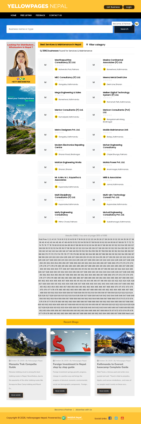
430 (52, 283)
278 (52, 266)
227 (47, 260)
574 (131, 298)
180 (77, 254)
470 (116, 287)
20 (84, 239)
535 (78, 295)
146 (63, 251)
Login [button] (129, 7)
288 (89, 266)
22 (89, 239)
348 (124, 272)
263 (90, 263)
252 (48, 263)
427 (40, 283)
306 (64, 269)
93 (90, 245)
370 (113, 275)
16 (75, 239)
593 (108, 301)
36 (127, 239)
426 (132, 280)
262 (86, 263)
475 (41, 289)
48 (65, 242)
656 (56, 310)
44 (54, 242)
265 (98, 263)
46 (60, 242)
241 (100, 260)
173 (55, 254)
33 (119, 239)
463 (88, 287)
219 (113, 257)
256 (64, 263)
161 (113, 251)
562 (86, 298)
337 (81, 272)
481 (64, 289)
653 (45, 310)
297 (124, 266)
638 (82, 307)
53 (79, 242)
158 (103, 251)
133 (115, 248)
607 (66, 304)
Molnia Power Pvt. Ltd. (114, 162)
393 (104, 278)
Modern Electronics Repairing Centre (69, 146)
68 (120, 242)
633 (62, 307)
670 (109, 310)
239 (93, 260)
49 (68, 242)
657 (60, 310)
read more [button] (16, 395)
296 (120, 266)
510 (83, 292)
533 (70, 295)
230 (59, 260)
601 (43, 304)
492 (107, 289)
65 (112, 242)
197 (132, 254)
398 (124, 278)
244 (112, 260)
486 (84, 289)
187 (100, 254)
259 (75, 263)
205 (65, 257)
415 (91, 280)
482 (68, 289)
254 (56, 263)
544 (112, 295)
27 (103, 239)
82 (60, 245)
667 (98, 310)
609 (73, 304)
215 (100, 257)
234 (74, 260)
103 (119, 245)
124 (86, 248)
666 (94, 310)
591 (101, 301)
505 (64, 292)
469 (112, 287)
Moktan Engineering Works (68, 162)
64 (109, 242)
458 (69, 287)
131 (109, 248)
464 (92, 287)
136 (125, 248)
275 (41, 266)
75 (43, 245)
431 (55, 283)
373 (123, 275)
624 (125, 304)
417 (98, 280)
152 (83, 251)
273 (127, 263)
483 (72, 289)
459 (73, 287)
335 (74, 272)
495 (119, 289)
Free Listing (26, 15)
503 (56, 292)
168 (40, 254)
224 (132, 257)
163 (119, 251)
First (40, 239)
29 (108, 239)
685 (70, 313)
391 (97, 278)
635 (70, 307)
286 (82, 266)
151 (80, 251)
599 (131, 301)
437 (79, 283)
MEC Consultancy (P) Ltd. (67, 77)
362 (82, 275)
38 (133, 239)
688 (81, 313)
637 (78, 307)
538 (89, 295)
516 (102, 292)
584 (74, 301)
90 (83, 245)
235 (78, 260)
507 (72, 292)
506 (68, 292)
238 (89, 260)
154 (90, 251)
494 (115, 289)
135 (122, 248)
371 (116, 275)
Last (132, 313)
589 (93, 301)
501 (49, 292)
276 (44, 266)
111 (49, 248)
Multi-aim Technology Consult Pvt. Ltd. (114, 196)
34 (122, 239)
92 (87, 245)
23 (92, 239)
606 (62, 304)
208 (77, 257)
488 (92, 289)
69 (122, 242)
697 (116, 313)
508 (76, 292)
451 (41, 287)
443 (103, 283)
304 (56, 269)
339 (89, 272)
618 (103, 304)
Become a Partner (63, 409)
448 (124, 283)
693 (100, 313)
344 (109, 272)
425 (128, 280)
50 (71, 242)
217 (107, 257)
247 (124, 260)
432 (59, 283)
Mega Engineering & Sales (68, 92)
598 (127, 301)
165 (126, 251)
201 (50, 257)
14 (71, 239)
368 (105, 275)
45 (57, 242)
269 (113, 263)
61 (101, 242)
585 (78, 301)
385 (74, 278)
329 (51, 272)
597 (124, 301)
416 (95, 280)
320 (112, 269)
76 (45, 245)
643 (101, 307)
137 (129, 248)
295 (116, 266)
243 (108, 260)
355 (56, 275)
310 (79, 269)
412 (81, 280)
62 (103, 242)
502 (52, 292)
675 (128, 310)
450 (132, 283)
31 (114, 239)
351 (41, 275)
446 (116, 283)
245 (116, 260)
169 (43, 254)
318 (105, 269)
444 (107, 283)
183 (87, 254)
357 (63, 275)
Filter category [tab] (95, 44)
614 (90, 304)
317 (102, 269)
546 (120, 295)
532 (66, 295)
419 (105, 280)
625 (129, 304)
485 (80, 289)
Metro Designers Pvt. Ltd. (67, 129)
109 (43, 248)
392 (100, 278)
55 (85, 242)
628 (44, 307)
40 (43, 242)
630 (51, 307)
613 (86, 304)
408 (67, 280)
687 (78, 313)
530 (59, 295)
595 (116, 301)
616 (96, 304)
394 (108, 278)
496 (123, 289)
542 (104, 295)
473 (127, 287)
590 (97, 301)
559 (75, 298)
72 (130, 242)
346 (117, 272)
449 (128, 283)
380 (55, 278)
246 (120, 260)
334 (70, 272)
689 (85, 313)
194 (122, 254)
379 (51, 278)
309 (76, 269)
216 (104, 257)
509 (79, 292)
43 (51, 242)
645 (109, 307)
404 (51, 280)
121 (77, 248)
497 (127, 289)
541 (100, 295)
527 (47, 295)
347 (120, 272)
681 (55, 313)
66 (114, 242)
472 (123, 287)
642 (97, 307)
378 (48, 278)
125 (90, 248)
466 (100, 287)
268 (109, 263)
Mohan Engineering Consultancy (112, 146)
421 (112, 280)
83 (63, 245)
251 (44, 263)
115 (60, 248)
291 (101, 266)
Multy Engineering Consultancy (63, 213)
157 (100, 251)
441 (95, 283)
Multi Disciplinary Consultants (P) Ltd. (65, 196)
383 (66, 278)
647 (117, 307)
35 (125, 239)
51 (74, 242)
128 (99, 248)
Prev (45, 239)
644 (105, 307)
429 (48, 283)
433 (63, 283)
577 (48, 301)
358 (67, 275)
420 (109, 280)
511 (86, 292)
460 (77, 287)
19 (82, 239)
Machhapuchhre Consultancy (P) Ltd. (65, 61)
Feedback (40, 15)
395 (112, 278)
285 (78, 266)
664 (87, 310)
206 (69, 257)
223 (128, 257)
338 (85, 272)
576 (44, 301)
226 (43, 260)
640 (89, 307)
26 (100, 239)
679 (47, 313)
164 (122, 251)
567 (105, 298)
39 (40, 242)
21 (87, 239)
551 (44, 298)
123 (83, 248)
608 (70, 304)
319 (108, 269)
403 (47, 280)
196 (129, 254)
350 (132, 272)
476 (45, 289)
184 (90, 254)
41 (46, 242)
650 (129, 307)
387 (82, 278)
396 (116, 278)
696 (112, 313)
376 (40, 278)
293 (108, 266)
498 (131, 289)
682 (58, 313)
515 (99, 292)
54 (82, 242)
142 (49, 251)
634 (66, 307)
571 (120, 298)
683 (62, 313)
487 (88, 289)
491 (103, 289)
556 (64, 298)
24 (95, 239)
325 (131, 269)
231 (62, 260)
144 (56, 251)
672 (116, 310)
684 (66, 313)
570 (117, 298)
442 (99, 283)
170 (46, 254)
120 (74, 248)
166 (129, 251)
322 (119, 269)
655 (52, 310)
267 (105, 263)
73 (132, 242)
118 (68, 248)
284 (74, 266)
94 (93, 245)
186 (97, 254)
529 (55, 295)
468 (108, 287)
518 (109, 292)
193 (119, 254)
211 (87, 257)
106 (129, 245)
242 (104, 260)
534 (74, 295)
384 (70, 278)
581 (63, 301)
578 (52, 301)
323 (123, 269)
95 (96, 245)
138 (132, 248)
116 (63, 248)
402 (43, 280)
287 (86, 266)
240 (97, 260)
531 (62, 295)
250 (41, 263)
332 (62, 272)
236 (81, 260)
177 (68, 254)
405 (55, 280)
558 (71, 298)
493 (111, 289)
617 (100, 304)
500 (45, 292)
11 (64, 239)
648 (121, 307)
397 (120, 278)
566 (102, 298)
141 (47, 251)
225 (40, 260)
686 (74, 313)
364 (90, 275)
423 (120, 280)
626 (133, 304)
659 (68, 310)
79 (53, 245)
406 (59, 280)
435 (71, 283)
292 (104, 266)
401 (39, 280)
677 (40, 313)
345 (113, 272)
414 (88, 280)
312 (85, 269)
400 (131, 278)
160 (110, 251)
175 (62, 254)
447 (120, 283)
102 (116, 245)
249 (132, 260)
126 (93, 248)
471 (119, 287)
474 (131, 287)
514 (96, 292)
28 (106, 239)
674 (124, 310)
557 (67, 298)
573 (127, 298)
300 (41, 269)
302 (48, 269)
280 (59, 266)
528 (51, 295)
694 (104, 313)
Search (124, 29)
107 (132, 245)
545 (116, 295)
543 (108, 295)
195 (126, 254)
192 (116, 254)
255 (60, 263)
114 (57, 248)
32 (116, 239)
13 (68, 239)
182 (83, 254)
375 (131, 275)
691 (93, 313)
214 (97, 257)
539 (93, 295)
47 (63, 242)
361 (79, 275)
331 (58, 272)
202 (54, 257)
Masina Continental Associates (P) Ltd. (113, 61)
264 (94, 263)
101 (113, 245)
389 (89, 278)
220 (117, 257)
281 (63, 266)
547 (124, 295)
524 (131, 292)
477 (49, 289)
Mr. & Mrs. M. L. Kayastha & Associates (68, 178)
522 (123, 292)
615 (93, 304)
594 (112, 301)
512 (89, 292)
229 (55, 260)
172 (52, 254)
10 (62, 239)
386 (78, 278)
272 (124, 263)
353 (48, 275)
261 (82, 263)
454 (53, 287)
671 (113, 310)
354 (52, 275)
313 (89, 269)
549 (132, 295)
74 (40, 245)
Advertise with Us (84, 409)
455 (57, 287)
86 (72, 245)
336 (78, 272)
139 (40, 251)
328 (47, 272)
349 (128, 272)
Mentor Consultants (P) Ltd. (69, 109)
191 (113, 254)
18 (79, 239)
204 (61, 257)
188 (103, 254)
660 (72, 310)
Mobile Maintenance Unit (115, 129)
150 (77, 251)
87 (74, 245)
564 (94, 298)
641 (93, 307)
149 (74, 251)
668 (102, 310)
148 (70, 251)
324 (127, 269)
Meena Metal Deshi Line (115, 77)
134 (119, 248)
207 (73, 257)
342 (100, 272)
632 (58, 307)
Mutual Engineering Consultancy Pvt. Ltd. (113, 213)
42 (48, 242)
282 (66, 266)
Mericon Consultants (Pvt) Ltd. (116, 111)
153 (86, 251)
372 (120, 275)
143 (53, 251)
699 (123, 313)
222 (124, 257)
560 (79, 298)
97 (101, 245)
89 (80, 245)
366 (98, 275)
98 (104, 245)
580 (59, 301)
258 (71, 263)
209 (81, 257)
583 (70, 301)
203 (57, 257)
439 (87, 283)
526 (43, 295)
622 (117, 304)
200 (46, 257)
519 (112, 292)
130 (106, 248)
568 (109, 298)
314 (92, 269)
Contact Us (55, 15)
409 (71, 280)
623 (121, 304)
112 (52, 248)
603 (50, 304)
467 (104, 287)
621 (113, 304)
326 (40, 272)
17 (77, 239)
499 (41, 292)
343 (104, 272)
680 (51, 313)
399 (127, 278)
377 (44, 278)
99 (107, 245)
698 (119, 313)
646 (113, 307)
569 (113, 298)
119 (71, 248)
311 (83, 269)
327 (43, 272)
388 (86, 278)
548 (128, 295)
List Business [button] (113, 7)
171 (49, 254)
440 (91, 283)
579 (55, 301)
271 (120, 263)
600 (39, 304)
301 (45, 269)
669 (106, 310)
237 (85, 260)
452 (45, 287)
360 (75, 275)
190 (110, 254)
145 (60, 251)
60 (98, 242)
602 (46, 304)
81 (58, 245)
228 (51, 260)
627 (40, 307)
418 (102, 280)
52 (76, 242)
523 (127, 292)
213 (94, 257)
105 (126, 245)
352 (44, 275)
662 (79, 310)
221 (121, 257)
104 (122, 245)
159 (106, 251)
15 (73, 239)
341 (97, 272)
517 (106, 292)
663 (83, 310)
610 (77, 304)
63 (106, 242)
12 (66, 239)
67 (117, 242)
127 (96, 248)
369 (109, 275)
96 (99, 245)
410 (75, 280)
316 (99, 269)
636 (74, 307)
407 (63, 280)
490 (100, 289)
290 (97, 266)
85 (69, 245)
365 (94, 275)
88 (77, 245)
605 (58, 304)
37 (130, 239)
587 (86, 301)
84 (66, 245)
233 (70, 260)
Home (13, 15)
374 (127, 275)
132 (112, 248)
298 (127, 266)
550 (41, 298)
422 (116, 280)
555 (60, 298)
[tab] (60, 45)
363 (86, 275)
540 (97, 295)
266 (102, 263)
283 (70, 266)
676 (131, 310)
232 (66, 260)
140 (43, 251)
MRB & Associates (112, 177)
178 (71, 254)
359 (71, 275)
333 (66, 272)
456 (61, 287)
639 (85, 307)
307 (68, 269)
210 (84, 257)
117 (65, 248)
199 (43, 257)
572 (124, 298)
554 (56, 298)
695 (108, 313)
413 (84, 280)
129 (103, 248)
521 (119, 292)
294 (112, 266)
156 (96, 251)
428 (44, 283)
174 (58, 254)
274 (131, 263)
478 (52, 289)
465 (96, 287)
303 (52, 269)
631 (55, 307)
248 (128, 260)
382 (62, 278)
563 (90, 298)
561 (82, 298)
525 (40, 295)
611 (80, 304)
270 (117, 263)
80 (56, 245)
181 (81, 254)
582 (66, 301)
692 (96, 313)
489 (96, 289)
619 (106, 304)
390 (93, 278)
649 (125, 307)
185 (93, 254)
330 (55, 272)
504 (60, 292)
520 (116, 292)
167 (132, 251)
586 (82, 301)
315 (95, 269)
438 (83, 283)
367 (101, 275)
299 (131, 266)
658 (64, 310)
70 (125, 242)
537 (85, 295)
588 (89, 301)
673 (120, 310)
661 (75, 310)
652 (41, 310)
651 (132, 307)
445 (112, 283)
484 (76, 289)
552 (48, 298)
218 (110, 257)
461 (80, 287)
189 (106, 254)
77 (48, 245)
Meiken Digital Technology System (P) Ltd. (116, 93)
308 (72, 269)
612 (83, 304)
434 (67, 283)
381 (59, 278)
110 (47, 248)
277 (48, 266)
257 (67, 263)
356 (60, 275)
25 (98, 239)
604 (54, 304)
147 (67, 251)
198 (40, 257)
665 (90, 310)
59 (95, 242)
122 (80, 248)
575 (41, 301)
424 (124, 280)
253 (52, 263)
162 (116, 251)
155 (93, 251)
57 (90, 242)
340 (93, 272)
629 (47, 307)
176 (65, 254)
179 (74, 254)
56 (87, 242)
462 (84, 287)
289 (93, 266)
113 (54, 248)
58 (93, 242)
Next (128, 313)
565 (98, 298)
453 (49, 287)
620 (110, 304)
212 (90, 257)
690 (89, 313)
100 (110, 245)
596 (120, 301)
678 (44, 313)
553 (52, 298)
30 (111, 239)
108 (40, 248)
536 (81, 295)
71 (127, 242)
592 (104, 301)
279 (55, 266)
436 (75, 283)
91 (85, 245)
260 (79, 263)
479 (56, 289)
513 (92, 292)
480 (60, 289)
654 (49, 310)
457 (65, 287)
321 (116, 269)
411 (78, 280)
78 (50, 245)
